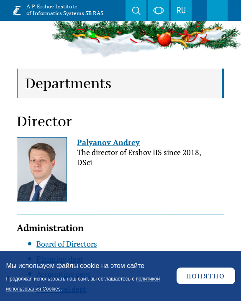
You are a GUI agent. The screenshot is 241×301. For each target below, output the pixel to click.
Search (136, 10)
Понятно (205, 276)
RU (181, 10)
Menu (217, 10)
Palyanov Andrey (108, 142)
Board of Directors (66, 244)
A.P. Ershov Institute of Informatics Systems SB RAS (64, 9)
